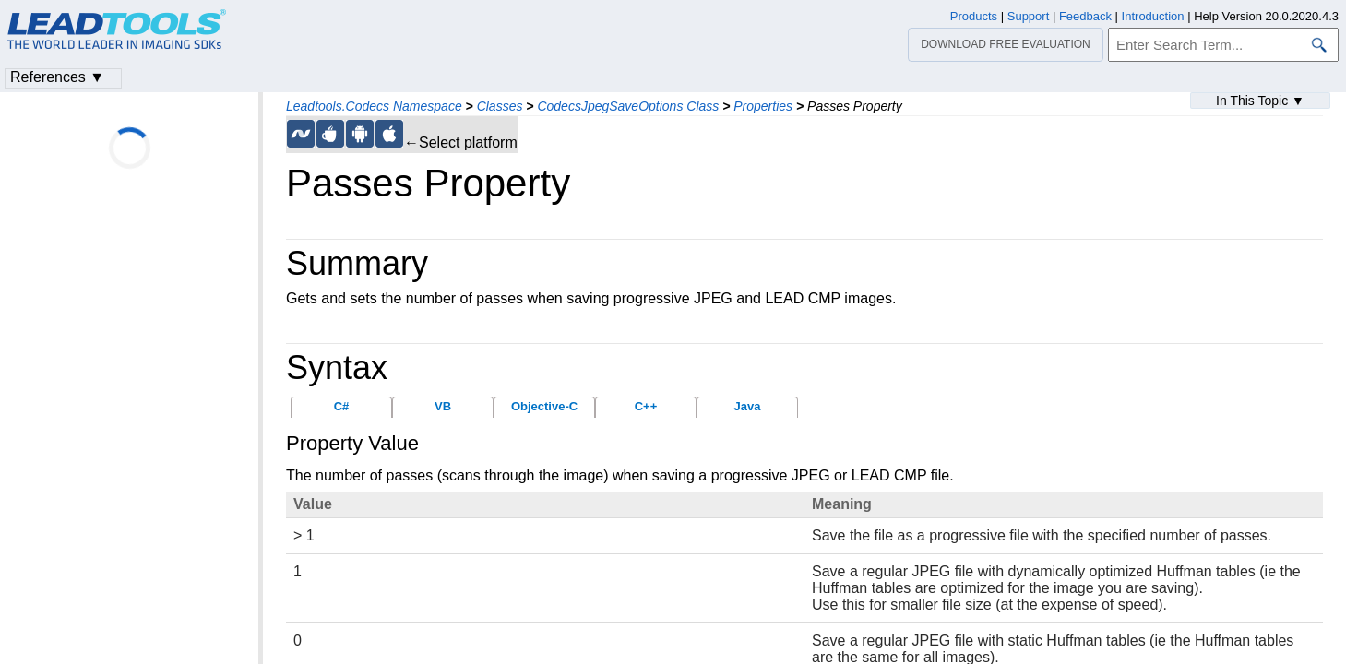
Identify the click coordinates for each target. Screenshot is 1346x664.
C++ (646, 406)
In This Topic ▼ (1260, 100)
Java (747, 406)
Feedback (1085, 16)
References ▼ (57, 77)
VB (443, 406)
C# (342, 406)
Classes (500, 106)
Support (1028, 16)
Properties (762, 106)
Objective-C (544, 406)
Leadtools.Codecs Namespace (374, 106)
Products (973, 16)
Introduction (1153, 16)
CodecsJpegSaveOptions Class (628, 106)
